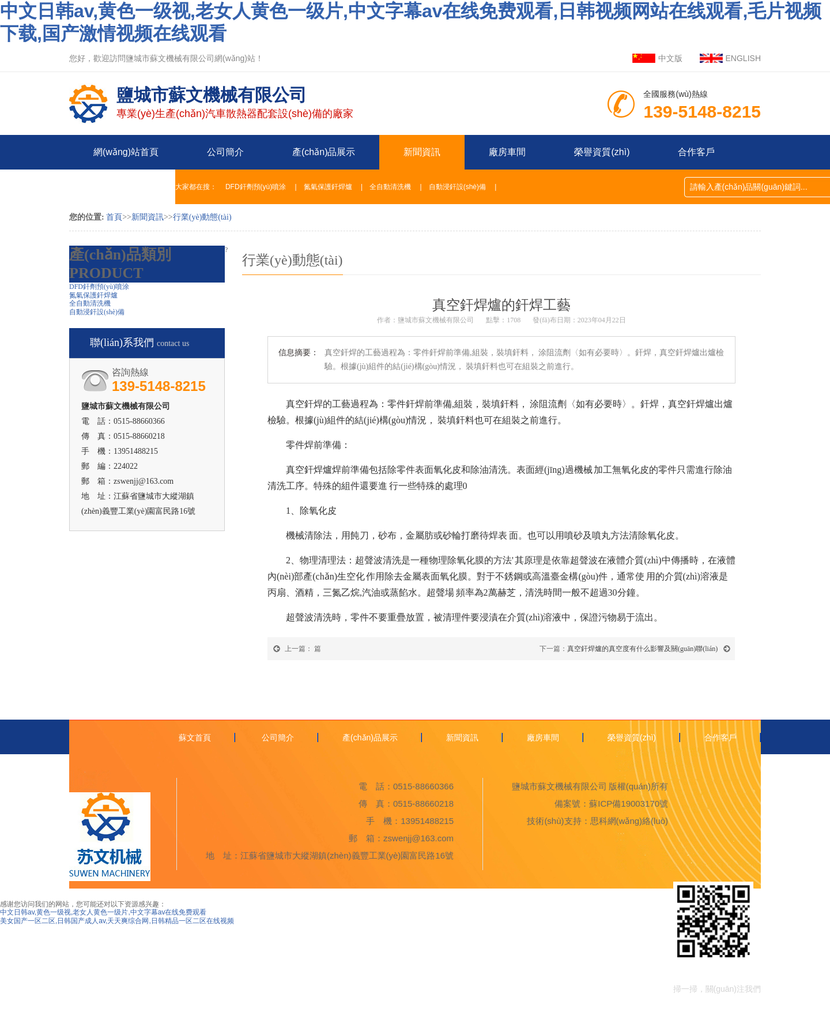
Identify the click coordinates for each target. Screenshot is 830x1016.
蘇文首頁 (195, 737)
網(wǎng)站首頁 (126, 152)
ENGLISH (743, 58)
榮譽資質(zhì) (601, 152)
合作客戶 (696, 152)
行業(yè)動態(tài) (202, 217)
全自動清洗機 (390, 187)
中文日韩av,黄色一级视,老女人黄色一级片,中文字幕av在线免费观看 (103, 912)
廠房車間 (507, 152)
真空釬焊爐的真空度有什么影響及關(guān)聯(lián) (642, 649)
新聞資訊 (421, 152)
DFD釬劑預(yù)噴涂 (255, 187)
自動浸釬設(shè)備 (457, 187)
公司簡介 (225, 152)
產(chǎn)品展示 (323, 152)
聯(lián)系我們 (122, 186)
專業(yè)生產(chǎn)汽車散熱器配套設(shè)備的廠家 (234, 95)
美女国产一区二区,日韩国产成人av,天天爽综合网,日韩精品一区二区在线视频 (117, 921)
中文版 (670, 58)
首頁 (114, 217)
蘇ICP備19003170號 (628, 803)
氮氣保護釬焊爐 (328, 187)
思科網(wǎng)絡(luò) (629, 821)
